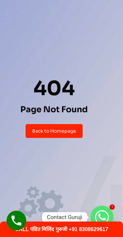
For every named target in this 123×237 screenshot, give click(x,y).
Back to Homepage (54, 131)
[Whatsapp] (102, 217)
